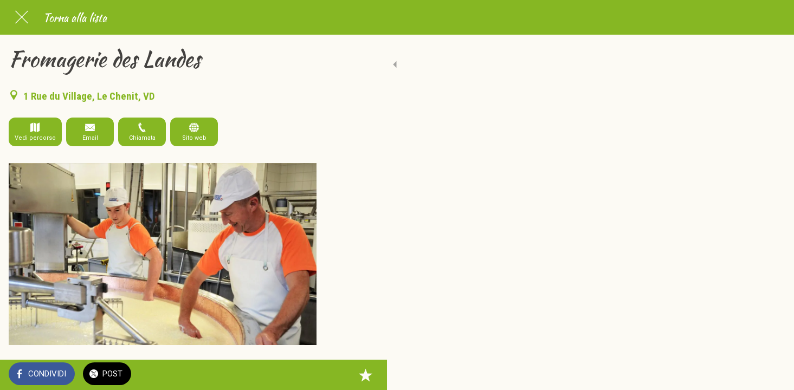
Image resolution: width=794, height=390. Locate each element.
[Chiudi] (21, 17)
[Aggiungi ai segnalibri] (304, 375)
